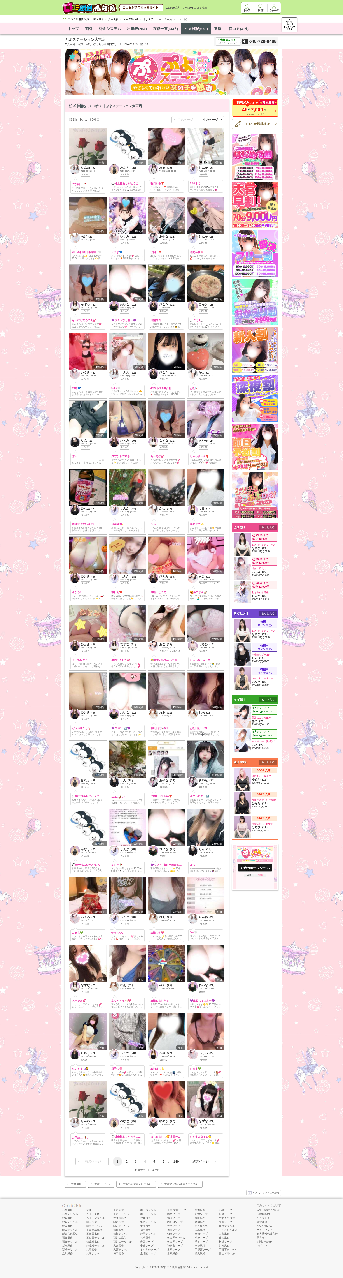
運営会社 (262, 1237)
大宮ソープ (173, 1225)
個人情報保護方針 (267, 1233)
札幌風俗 (145, 1237)
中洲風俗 (145, 1225)
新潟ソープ (201, 1214)
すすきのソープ (149, 1249)
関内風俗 (118, 1221)
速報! (218, 29)
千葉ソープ (201, 1241)
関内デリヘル (121, 1225)
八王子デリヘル (95, 1218)
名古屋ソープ (175, 1241)
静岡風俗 (200, 1221)
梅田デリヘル (148, 1214)
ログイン (262, 1245)
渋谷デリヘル (70, 1229)
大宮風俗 (76, 1184)
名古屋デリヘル (176, 1237)
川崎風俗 (224, 1245)
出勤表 (137, 29)
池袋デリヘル (70, 1221)
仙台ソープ (173, 1233)
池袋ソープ (201, 1237)
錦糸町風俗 (93, 1241)
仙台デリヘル (227, 1225)
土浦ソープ (201, 1233)
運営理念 (262, 1221)
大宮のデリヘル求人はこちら (181, 1184)
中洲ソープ (146, 1245)
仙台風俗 (224, 1237)
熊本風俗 (200, 1210)
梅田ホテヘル (148, 1210)
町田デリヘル (94, 1225)
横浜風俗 (200, 1253)
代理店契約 (263, 1214)
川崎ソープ (173, 1229)
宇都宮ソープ (202, 1249)
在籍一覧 (165, 29)
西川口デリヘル (122, 1241)
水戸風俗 (172, 1253)
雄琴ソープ (173, 1214)
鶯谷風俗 (67, 1237)
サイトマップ (264, 1229)
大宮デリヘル (102, 1184)
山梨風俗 (224, 1233)
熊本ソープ (225, 1221)
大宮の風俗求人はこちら (137, 1184)
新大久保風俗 (70, 1233)
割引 (89, 29)
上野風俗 (118, 1210)
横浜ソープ (225, 1241)
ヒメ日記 (196, 29)
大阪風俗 (200, 1218)
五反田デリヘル (95, 1237)
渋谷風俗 (67, 1225)
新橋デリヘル (70, 1249)
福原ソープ (173, 1218)
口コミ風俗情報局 (174, 1267)
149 (176, 1161)
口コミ (238, 29)
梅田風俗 (118, 1253)
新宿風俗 (67, 1210)
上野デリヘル (121, 1214)
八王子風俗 (93, 1214)
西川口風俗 (119, 1237)
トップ (73, 29)
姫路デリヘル (148, 1221)
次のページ (210, 119)
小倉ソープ (225, 1210)
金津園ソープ (148, 1253)
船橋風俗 (118, 1229)
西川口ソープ (175, 1221)
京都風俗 (200, 1245)
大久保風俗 (119, 1218)
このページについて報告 (263, 1193)
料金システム (110, 29)
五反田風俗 (93, 1233)
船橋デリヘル (121, 1233)
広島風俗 (200, 1229)
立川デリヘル (94, 1210)
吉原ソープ (146, 1241)
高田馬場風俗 (94, 1229)
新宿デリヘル (70, 1214)
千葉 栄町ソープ (176, 1210)
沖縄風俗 (145, 1218)
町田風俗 (91, 1221)
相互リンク (263, 1218)
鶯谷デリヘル (70, 1241)
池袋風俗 (67, 1218)
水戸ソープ (173, 1249)
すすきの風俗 (227, 1218)
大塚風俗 (91, 1249)
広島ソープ (225, 1214)
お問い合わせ (264, 1241)
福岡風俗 (145, 1229)
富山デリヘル (227, 1253)
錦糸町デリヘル (95, 1245)
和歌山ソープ (175, 1245)
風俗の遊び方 (264, 1225)
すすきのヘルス (228, 1229)
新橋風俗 (67, 1245)
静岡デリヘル (148, 1233)
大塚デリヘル (94, 1253)
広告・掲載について (268, 1210)
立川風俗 (67, 1253)
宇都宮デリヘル (228, 1249)
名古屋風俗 (201, 1225)
